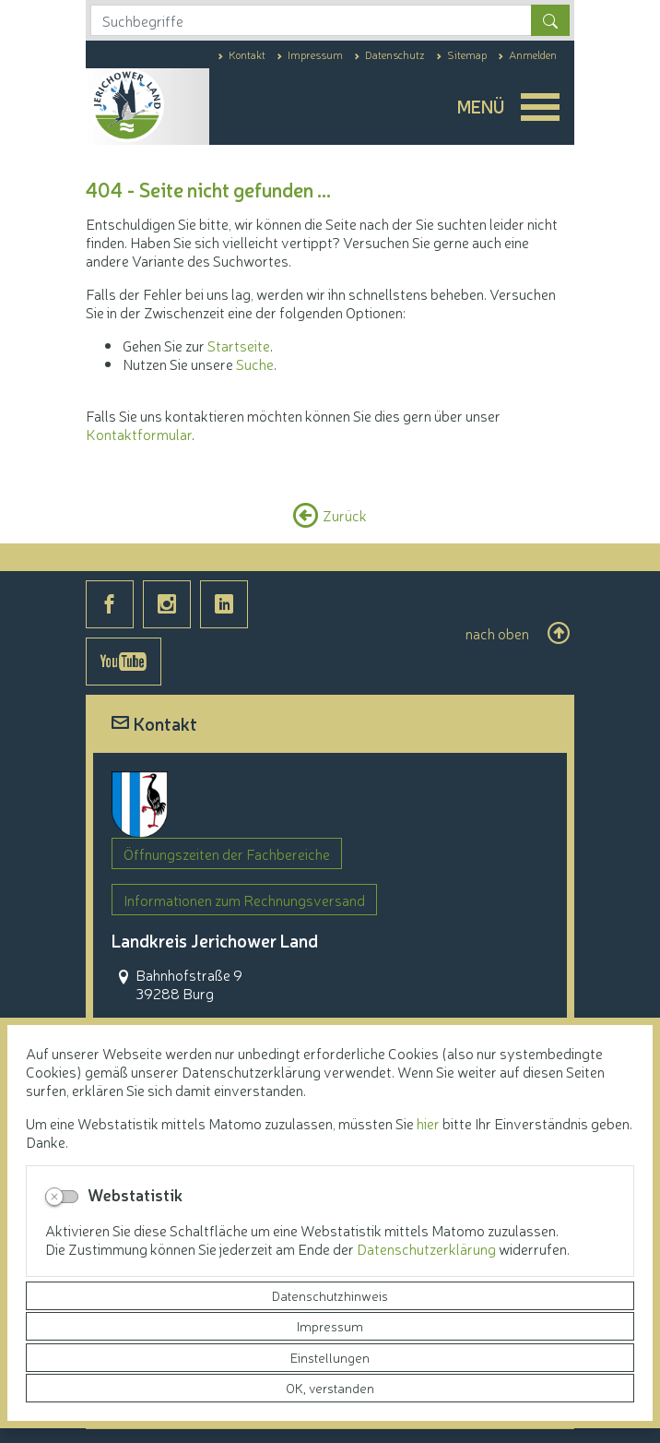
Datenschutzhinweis (330, 1295)
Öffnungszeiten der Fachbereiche (227, 853)
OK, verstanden (330, 1387)
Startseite (238, 345)
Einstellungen (330, 1357)
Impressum (330, 1326)
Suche (255, 363)
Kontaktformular (139, 433)
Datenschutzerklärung (428, 1248)
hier (428, 1123)
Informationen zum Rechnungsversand (244, 899)
